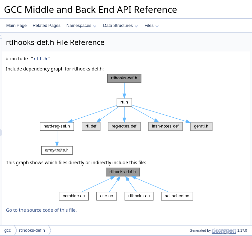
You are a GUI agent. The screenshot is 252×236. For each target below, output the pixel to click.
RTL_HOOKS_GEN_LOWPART (212, 43)
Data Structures (120, 25)
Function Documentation (200, 173)
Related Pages (46, 25)
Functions (187, 87)
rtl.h (122, 68)
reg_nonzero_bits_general (207, 101)
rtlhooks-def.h (32, 230)
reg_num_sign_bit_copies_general (214, 108)
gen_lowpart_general (202, 94)
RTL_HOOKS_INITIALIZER (208, 79)
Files (152, 25)
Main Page (16, 25)
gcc (7, 230)
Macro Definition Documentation (207, 123)
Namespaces (81, 25)
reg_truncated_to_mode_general (212, 115)
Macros (185, 36)
